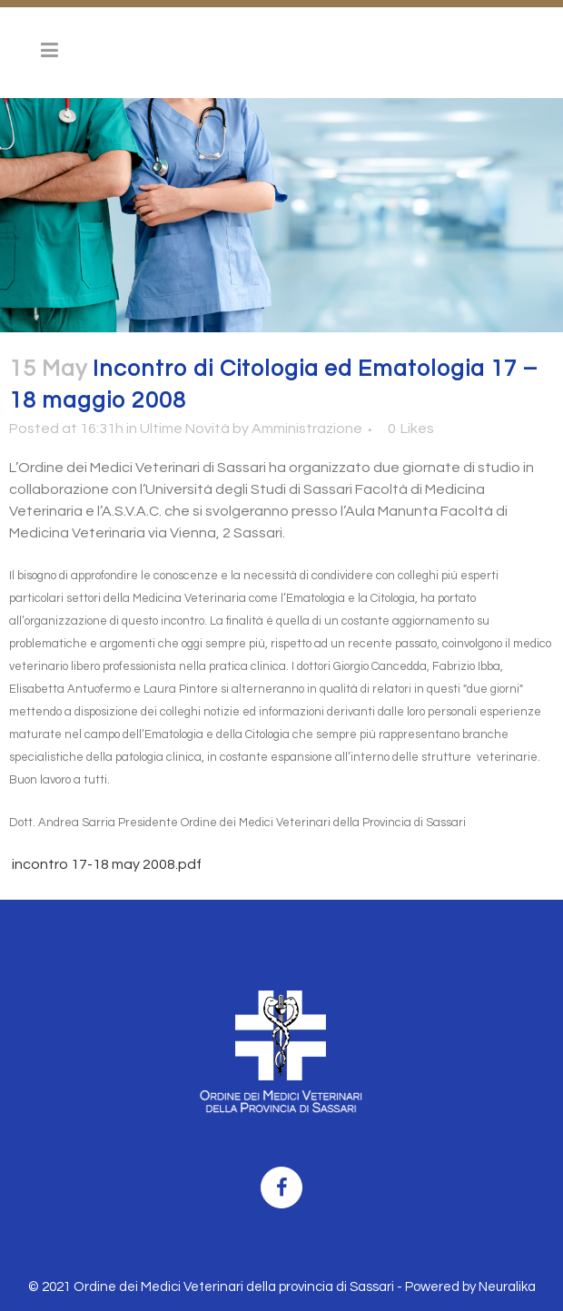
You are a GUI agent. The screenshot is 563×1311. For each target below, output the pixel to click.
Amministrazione (307, 428)
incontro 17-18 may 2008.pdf (105, 864)
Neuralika (507, 1287)
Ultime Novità (185, 428)
